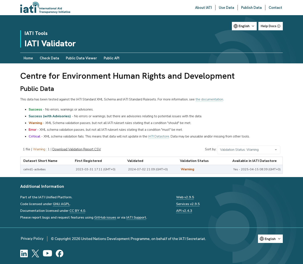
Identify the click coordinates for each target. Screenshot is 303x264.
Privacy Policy (32, 238)
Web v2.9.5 (185, 197)
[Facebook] (59, 253)
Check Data (49, 58)
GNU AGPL (61, 204)
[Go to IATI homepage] (45, 7)
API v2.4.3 (184, 210)
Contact (275, 7)
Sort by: (210, 149)
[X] (35, 253)
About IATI (203, 7)
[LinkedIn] (24, 253)
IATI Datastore (158, 136)
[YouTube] (47, 253)
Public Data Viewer (81, 58)
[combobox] (248, 150)
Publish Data (251, 7)
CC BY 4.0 (77, 210)
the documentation (209, 99)
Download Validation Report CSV (76, 149)
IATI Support (136, 217)
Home (28, 58)
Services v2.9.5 (188, 204)
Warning (39, 149)
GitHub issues (105, 217)
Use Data (226, 7)
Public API (111, 58)
